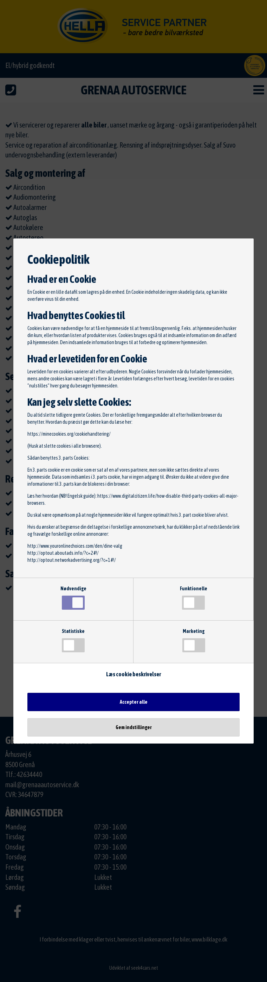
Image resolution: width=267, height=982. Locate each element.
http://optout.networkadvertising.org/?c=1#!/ (71, 560)
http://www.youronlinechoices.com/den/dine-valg (74, 546)
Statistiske (73, 640)
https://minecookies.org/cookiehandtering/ (69, 434)
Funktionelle (193, 598)
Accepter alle (134, 702)
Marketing (193, 640)
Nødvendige (73, 598)
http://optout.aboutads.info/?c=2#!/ (63, 553)
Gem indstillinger (134, 727)
